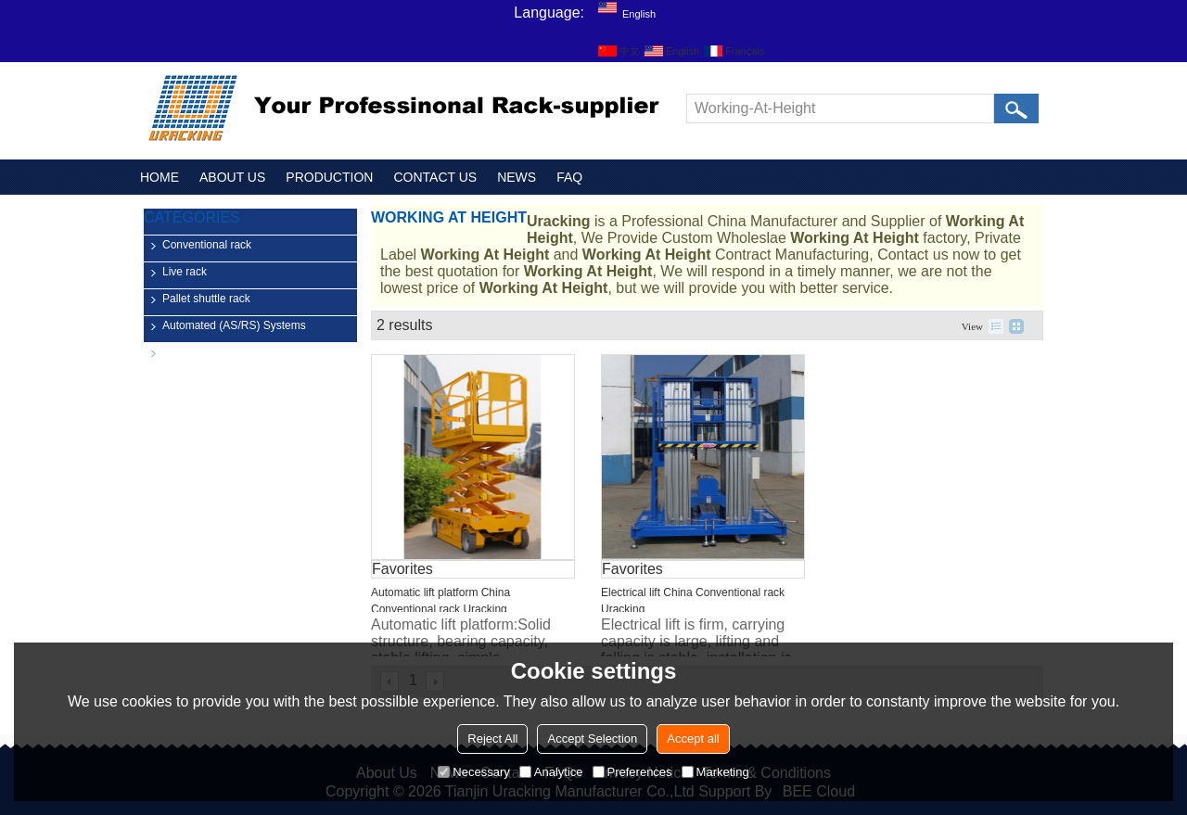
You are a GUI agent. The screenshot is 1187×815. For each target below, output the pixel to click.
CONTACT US (435, 177)
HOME (159, 177)
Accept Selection (592, 738)
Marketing (715, 772)
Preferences (632, 772)
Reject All (492, 738)
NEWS (516, 177)
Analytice (551, 772)
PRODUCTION (329, 177)
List (996, 326)
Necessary (473, 772)
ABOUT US (232, 177)
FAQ (569, 177)
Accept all (693, 738)
